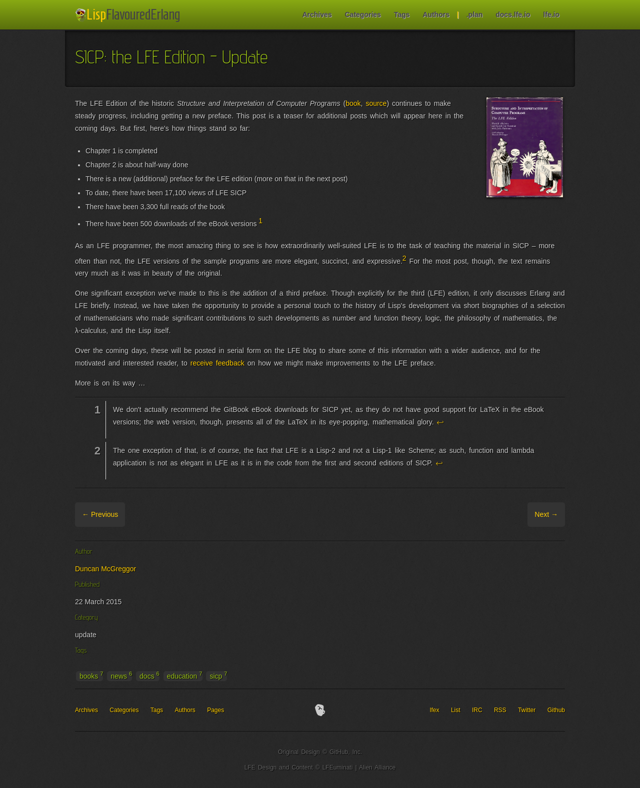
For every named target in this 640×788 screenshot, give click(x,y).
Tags (402, 14)
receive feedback (217, 363)
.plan (474, 14)
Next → (546, 514)
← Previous (100, 514)
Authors (436, 14)
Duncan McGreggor (105, 569)
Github (556, 710)
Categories (362, 14)
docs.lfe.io (513, 14)
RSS (500, 710)
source (376, 103)
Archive (138, 514)
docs (150, 675)
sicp (218, 675)
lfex (435, 710)
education (184, 675)
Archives (317, 14)
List (455, 710)
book (353, 103)
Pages (215, 710)
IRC (477, 710)
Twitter (527, 710)
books (91, 675)
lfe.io (551, 14)
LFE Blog (129, 15)
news (121, 675)
